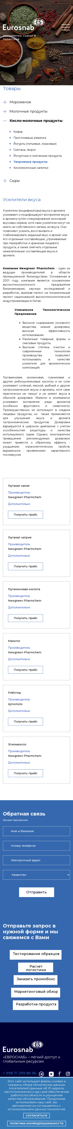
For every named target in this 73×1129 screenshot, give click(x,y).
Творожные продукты (30, 162)
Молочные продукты (25, 111)
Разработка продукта (36, 1004)
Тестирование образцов (36, 954)
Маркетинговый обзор (36, 991)
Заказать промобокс (36, 979)
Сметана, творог (24, 150)
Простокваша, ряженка (29, 138)
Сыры (11, 181)
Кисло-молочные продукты (32, 121)
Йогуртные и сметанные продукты (37, 156)
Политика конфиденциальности (36, 1123)
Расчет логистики (36, 968)
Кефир (18, 131)
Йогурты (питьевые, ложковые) (34, 144)
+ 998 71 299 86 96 (19, 1073)
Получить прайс (25, 514)
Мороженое (17, 102)
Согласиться (36, 1115)
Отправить (36, 892)
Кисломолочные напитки (30, 168)
